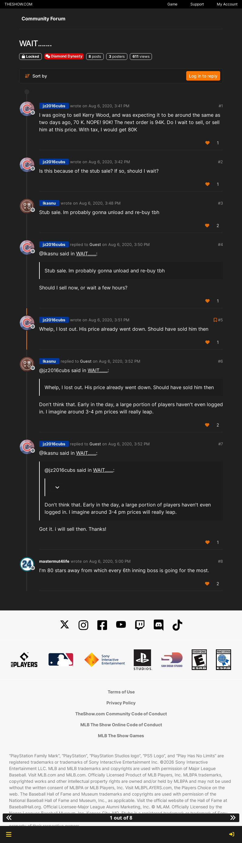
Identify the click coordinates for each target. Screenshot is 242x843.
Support (197, 4)
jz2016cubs (54, 105)
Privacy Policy (121, 702)
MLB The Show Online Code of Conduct (121, 724)
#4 (220, 244)
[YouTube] (121, 625)
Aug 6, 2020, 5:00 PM (110, 561)
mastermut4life (54, 561)
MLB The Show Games (121, 735)
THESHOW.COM (18, 4)
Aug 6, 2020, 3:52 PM (119, 361)
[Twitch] (140, 625)
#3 (220, 203)
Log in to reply (203, 75)
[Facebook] (102, 625)
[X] (64, 625)
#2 (220, 161)
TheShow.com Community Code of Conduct (121, 713)
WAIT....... (86, 253)
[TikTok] (177, 625)
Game (172, 4)
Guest (95, 244)
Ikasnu (49, 203)
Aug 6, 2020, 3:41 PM (109, 105)
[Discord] (158, 625)
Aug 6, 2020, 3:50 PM (129, 244)
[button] (8, 834)
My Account (227, 4)
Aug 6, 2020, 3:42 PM (109, 161)
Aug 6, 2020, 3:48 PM (100, 203)
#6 (220, 361)
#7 (220, 443)
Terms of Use (121, 691)
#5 (220, 319)
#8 (220, 561)
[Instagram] (83, 625)
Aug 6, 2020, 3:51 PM (109, 319)
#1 (221, 105)
